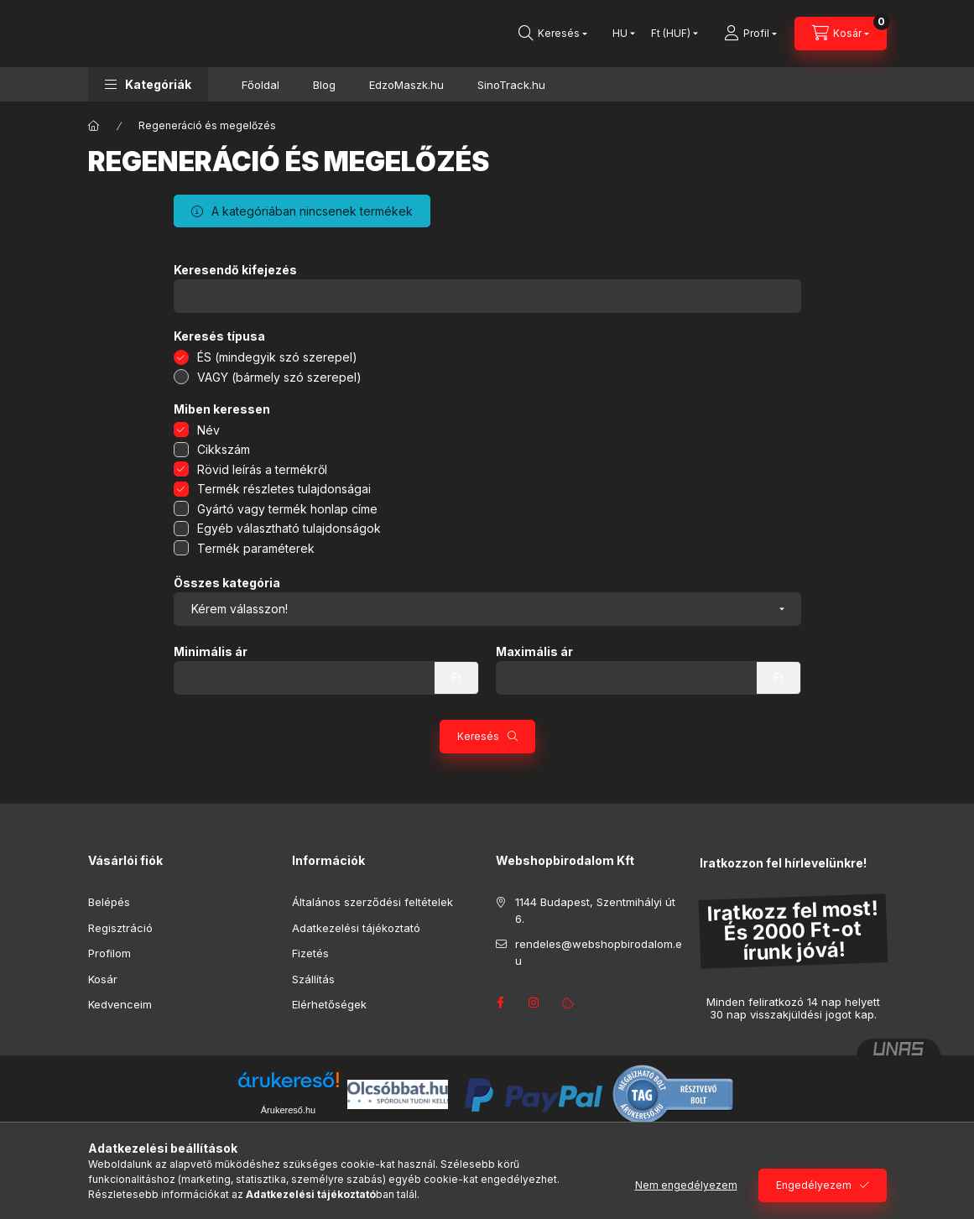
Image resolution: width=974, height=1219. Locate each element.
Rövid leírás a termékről (262, 469)
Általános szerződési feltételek (372, 902)
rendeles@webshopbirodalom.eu (598, 952)
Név (208, 430)
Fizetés (310, 953)
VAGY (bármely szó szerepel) (279, 377)
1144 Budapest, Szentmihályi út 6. (595, 910)
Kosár (102, 979)
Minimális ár (210, 652)
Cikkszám (223, 449)
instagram (534, 1002)
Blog (324, 84)
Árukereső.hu (288, 1110)
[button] (148, 84)
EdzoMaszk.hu (406, 84)
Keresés (478, 736)
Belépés (109, 902)
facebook (501, 1002)
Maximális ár (534, 652)
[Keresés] (553, 33)
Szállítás (313, 979)
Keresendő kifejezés (235, 270)
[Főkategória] (94, 125)
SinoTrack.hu (511, 84)
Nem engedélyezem (686, 1185)
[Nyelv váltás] (620, 33)
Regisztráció (120, 928)
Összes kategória (227, 583)
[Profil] (750, 33)
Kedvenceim (120, 1004)
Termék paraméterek (256, 548)
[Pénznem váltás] (670, 33)
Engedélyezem (814, 1185)
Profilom (109, 953)
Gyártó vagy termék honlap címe (287, 509)
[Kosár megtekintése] (840, 33)
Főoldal (260, 84)
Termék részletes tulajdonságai (284, 489)
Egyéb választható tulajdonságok (289, 528)
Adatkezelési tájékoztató (356, 928)
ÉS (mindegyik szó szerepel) (277, 357)
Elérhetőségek (329, 1004)
